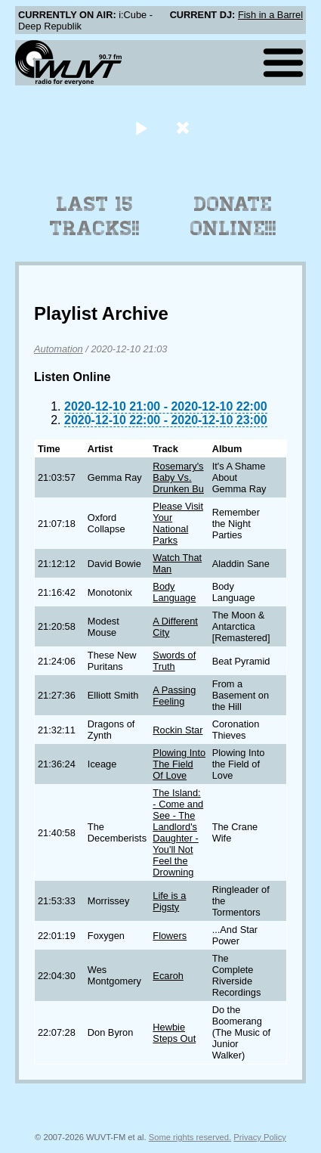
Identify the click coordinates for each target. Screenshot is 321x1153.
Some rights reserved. (190, 1137)
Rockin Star (177, 730)
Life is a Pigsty (169, 901)
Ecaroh (168, 975)
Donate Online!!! (233, 216)
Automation (58, 349)
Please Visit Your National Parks (178, 523)
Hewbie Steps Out (174, 1032)
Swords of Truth (174, 660)
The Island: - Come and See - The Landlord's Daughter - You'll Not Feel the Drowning (178, 832)
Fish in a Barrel (270, 14)
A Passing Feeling (174, 695)
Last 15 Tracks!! (95, 216)
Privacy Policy (259, 1137)
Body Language (174, 592)
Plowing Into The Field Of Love (179, 764)
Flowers (170, 935)
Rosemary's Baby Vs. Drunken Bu (178, 477)
